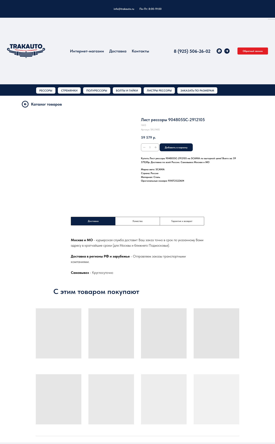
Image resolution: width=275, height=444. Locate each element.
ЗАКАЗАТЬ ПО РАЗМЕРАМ (197, 90)
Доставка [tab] (93, 221)
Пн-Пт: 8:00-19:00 (150, 9)
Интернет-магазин (87, 51)
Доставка (117, 51)
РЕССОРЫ (45, 90)
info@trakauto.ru (124, 9)
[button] (252, 51)
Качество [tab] (138, 221)
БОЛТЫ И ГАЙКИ (127, 90)
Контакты (140, 51)
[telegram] (227, 51)
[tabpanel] (137, 256)
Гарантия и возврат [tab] (181, 221)
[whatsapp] (219, 51)
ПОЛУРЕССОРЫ (96, 90)
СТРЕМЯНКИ (69, 90)
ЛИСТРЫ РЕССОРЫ (159, 90)
